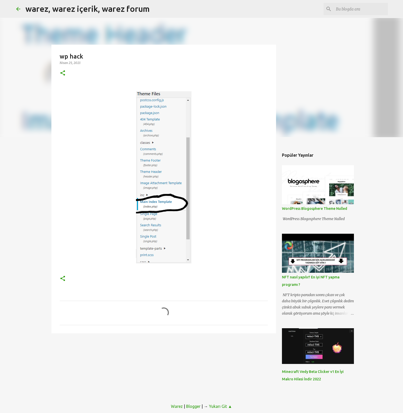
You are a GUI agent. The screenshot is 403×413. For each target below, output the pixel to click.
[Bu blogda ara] (361, 9)
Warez (177, 406)
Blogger (193, 406)
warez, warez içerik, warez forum (87, 8)
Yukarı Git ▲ (220, 406)
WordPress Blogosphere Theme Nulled (314, 208)
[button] (63, 73)
